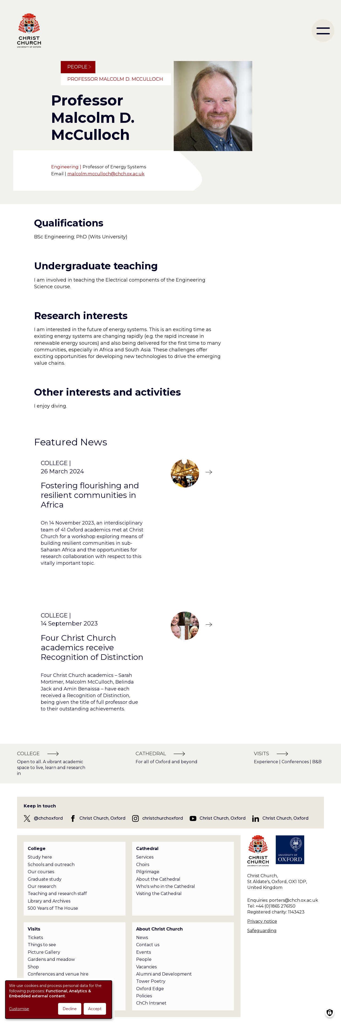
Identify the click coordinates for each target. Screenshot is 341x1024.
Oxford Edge (150, 988)
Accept (95, 1008)
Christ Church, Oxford (102, 818)
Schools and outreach (51, 864)
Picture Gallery (44, 952)
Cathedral (147, 848)
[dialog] (58, 1000)
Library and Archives (49, 901)
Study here (40, 857)
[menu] (323, 30)
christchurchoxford (162, 818)
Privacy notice (262, 921)
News (142, 937)
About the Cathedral (158, 879)
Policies (144, 995)
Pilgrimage (147, 871)
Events (143, 952)
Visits (34, 929)
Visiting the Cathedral (159, 893)
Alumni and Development (164, 974)
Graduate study (45, 879)
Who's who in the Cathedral (165, 886)
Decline (70, 1008)
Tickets (35, 937)
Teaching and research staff (57, 893)
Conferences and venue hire (58, 974)
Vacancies (146, 966)
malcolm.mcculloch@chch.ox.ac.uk (105, 173)
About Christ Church (159, 929)
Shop (33, 966)
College (37, 848)
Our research (42, 886)
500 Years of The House (53, 908)
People (77, 67)
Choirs (142, 864)
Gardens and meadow (51, 959)
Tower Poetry (150, 981)
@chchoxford (48, 818)
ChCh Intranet (151, 1003)
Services (144, 857)
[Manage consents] (329, 1012)
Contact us (147, 944)
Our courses (41, 871)
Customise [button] (19, 1008)
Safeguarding (262, 930)
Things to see (42, 944)
